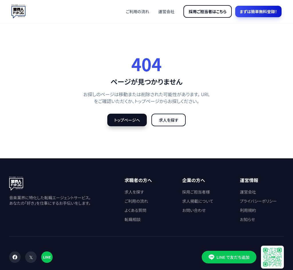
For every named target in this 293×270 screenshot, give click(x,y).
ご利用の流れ (137, 11)
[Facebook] (15, 257)
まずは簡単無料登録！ (258, 11)
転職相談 (132, 219)
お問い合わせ (194, 210)
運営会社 (166, 11)
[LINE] (47, 257)
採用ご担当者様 (196, 192)
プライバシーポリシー (258, 201)
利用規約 (248, 210)
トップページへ (127, 120)
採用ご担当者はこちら (207, 11)
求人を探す (168, 120)
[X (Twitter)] (31, 257)
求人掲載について (197, 201)
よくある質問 (135, 210)
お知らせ (247, 219)
